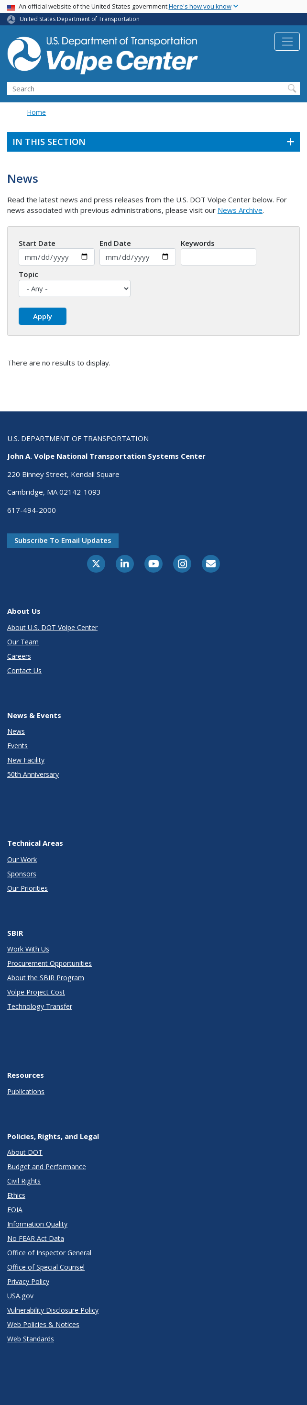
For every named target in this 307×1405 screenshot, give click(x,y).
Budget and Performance (46, 1166)
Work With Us (28, 948)
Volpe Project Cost (36, 991)
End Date (115, 243)
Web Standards (30, 1338)
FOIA (14, 1209)
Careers (19, 656)
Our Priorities (27, 888)
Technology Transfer (39, 1006)
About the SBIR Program (45, 977)
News (16, 731)
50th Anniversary (33, 774)
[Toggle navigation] (287, 42)
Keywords (198, 243)
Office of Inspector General (49, 1252)
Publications (25, 1091)
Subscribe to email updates (62, 540)
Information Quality (37, 1223)
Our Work (22, 859)
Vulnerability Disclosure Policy (53, 1310)
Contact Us (24, 670)
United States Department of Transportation (80, 19)
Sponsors (21, 873)
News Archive (240, 210)
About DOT (25, 1152)
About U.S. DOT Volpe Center (52, 627)
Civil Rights (24, 1180)
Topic (28, 274)
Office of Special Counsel (46, 1267)
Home (36, 112)
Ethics (16, 1195)
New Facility (25, 759)
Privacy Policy (28, 1281)
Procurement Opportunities (49, 963)
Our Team (23, 641)
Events (17, 745)
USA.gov (20, 1295)
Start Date (37, 243)
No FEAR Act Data (35, 1238)
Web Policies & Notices (43, 1324)
